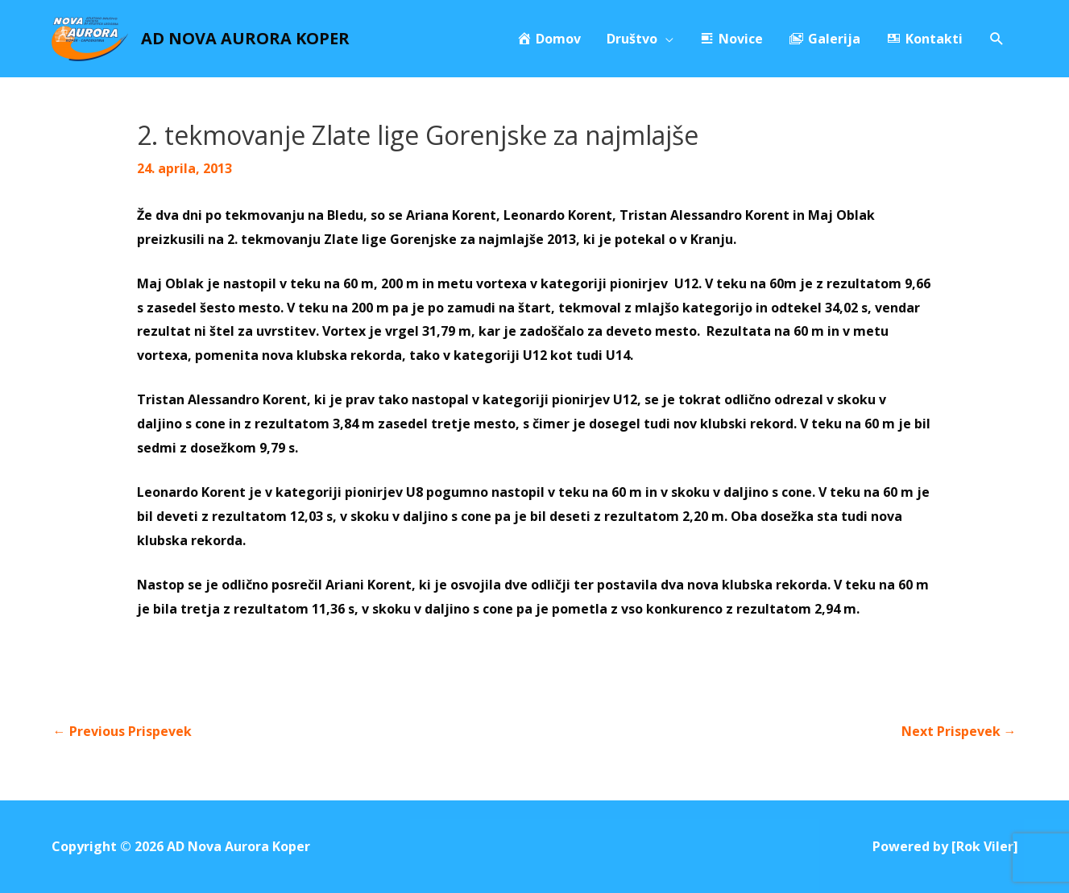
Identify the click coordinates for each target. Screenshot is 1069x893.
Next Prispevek (959, 731)
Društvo (632, 39)
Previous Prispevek (122, 731)
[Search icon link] (996, 39)
